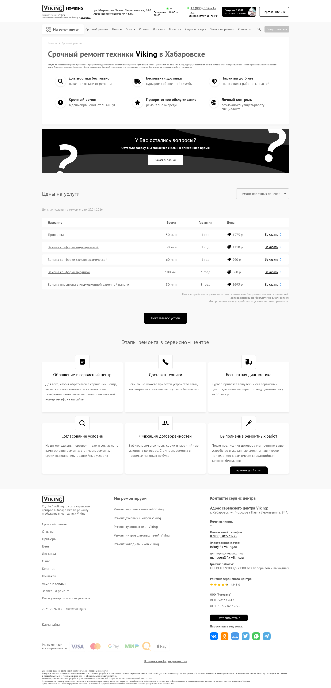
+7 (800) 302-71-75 (203, 10)
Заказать (273, 234)
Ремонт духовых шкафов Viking (137, 518)
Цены (117, 29)
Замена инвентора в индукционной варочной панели (88, 284)
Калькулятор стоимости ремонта (66, 598)
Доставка (159, 29)
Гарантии (175, 29)
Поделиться (214, 636)
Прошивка (56, 234)
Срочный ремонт (96, 29)
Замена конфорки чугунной (69, 272)
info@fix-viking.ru (223, 547)
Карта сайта (51, 625)
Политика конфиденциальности (165, 661)
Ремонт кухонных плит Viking (136, 526)
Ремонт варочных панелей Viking (139, 509)
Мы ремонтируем (63, 29)
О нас (131, 29)
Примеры (49, 539)
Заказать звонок (165, 160)
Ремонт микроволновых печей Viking (142, 535)
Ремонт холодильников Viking (136, 544)
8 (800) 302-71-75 (223, 536)
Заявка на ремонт (222, 29)
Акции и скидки (195, 29)
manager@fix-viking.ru (227, 557)
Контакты (244, 29)
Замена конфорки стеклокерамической (77, 259)
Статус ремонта (277, 29)
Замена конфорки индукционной (73, 247)
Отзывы (144, 29)
